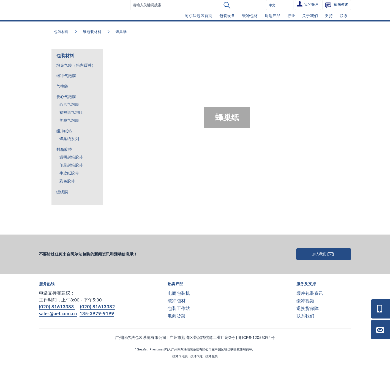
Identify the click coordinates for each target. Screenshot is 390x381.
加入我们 (323, 270)
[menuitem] (182, 13)
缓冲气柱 (196, 372)
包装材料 (65, 72)
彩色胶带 (67, 197)
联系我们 (305, 332)
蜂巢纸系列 (69, 155)
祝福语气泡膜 (71, 129)
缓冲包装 (211, 372)
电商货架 (177, 332)
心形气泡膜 (69, 121)
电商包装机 (179, 309)
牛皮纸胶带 (69, 189)
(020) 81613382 (97, 323)
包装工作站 (179, 324)
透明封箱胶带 (71, 174)
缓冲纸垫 (64, 147)
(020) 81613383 (57, 323)
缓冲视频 (305, 317)
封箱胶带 (64, 166)
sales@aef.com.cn (58, 330)
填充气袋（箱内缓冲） (76, 81)
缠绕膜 (62, 208)
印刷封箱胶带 (71, 181)
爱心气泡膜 (66, 113)
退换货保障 (307, 324)
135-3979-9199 (97, 330)
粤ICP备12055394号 (256, 354)
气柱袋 (62, 102)
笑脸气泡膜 (69, 137)
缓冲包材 (177, 317)
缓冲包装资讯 (309, 309)
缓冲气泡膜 (66, 92)
